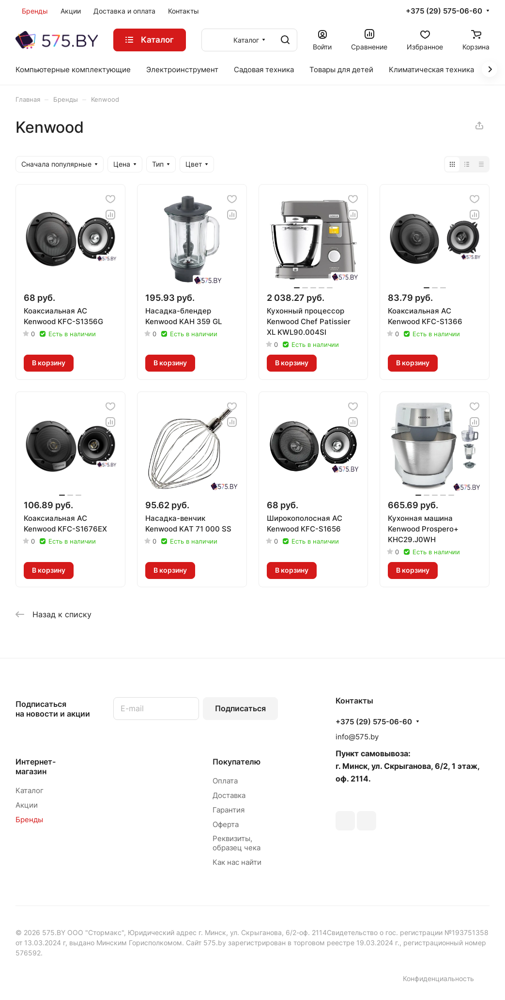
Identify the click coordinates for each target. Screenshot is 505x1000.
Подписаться (240, 708)
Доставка (229, 795)
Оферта (226, 824)
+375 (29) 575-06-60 (444, 11)
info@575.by (357, 736)
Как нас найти (237, 862)
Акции (26, 805)
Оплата (225, 780)
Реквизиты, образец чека (236, 843)
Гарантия (229, 809)
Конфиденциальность (438, 978)
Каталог (29, 790)
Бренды (29, 819)
